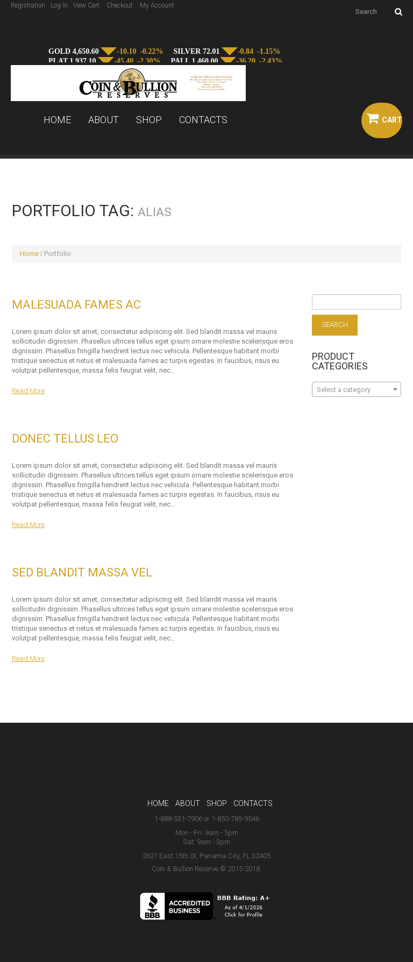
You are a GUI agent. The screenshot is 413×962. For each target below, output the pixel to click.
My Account (157, 5)
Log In (59, 5)
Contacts (203, 120)
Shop (149, 120)
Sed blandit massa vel (82, 572)
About (103, 120)
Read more (28, 391)
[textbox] (356, 389)
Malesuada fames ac (76, 304)
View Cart (86, 5)
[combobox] (356, 389)
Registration (28, 5)
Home (57, 120)
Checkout (119, 5)
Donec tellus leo (65, 438)
